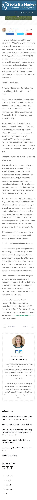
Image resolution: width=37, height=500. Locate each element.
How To (8, 480)
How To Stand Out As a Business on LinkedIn (17, 424)
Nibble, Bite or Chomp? (10, 455)
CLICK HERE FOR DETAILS (22, 315)
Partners (9, 494)
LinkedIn (9, 485)
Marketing (9, 489)
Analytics (9, 476)
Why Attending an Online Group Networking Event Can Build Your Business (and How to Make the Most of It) (17, 432)
